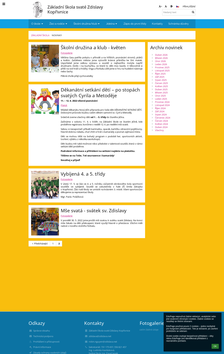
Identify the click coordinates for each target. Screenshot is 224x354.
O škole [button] (37, 23)
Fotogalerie (66, 52)
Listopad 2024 (162, 105)
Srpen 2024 (161, 114)
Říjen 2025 (160, 73)
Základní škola (40, 35)
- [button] (166, 6)
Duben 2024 (161, 127)
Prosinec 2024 (162, 102)
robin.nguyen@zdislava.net (103, 341)
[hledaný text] (178, 12)
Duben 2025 (161, 89)
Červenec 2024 (162, 117)
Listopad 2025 (162, 70)
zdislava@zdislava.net (100, 336)
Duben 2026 (161, 54)
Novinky (57, 35)
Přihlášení (189, 6)
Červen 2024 (161, 120)
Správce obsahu (41, 330)
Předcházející (39, 243)
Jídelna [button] (112, 23)
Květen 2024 (161, 124)
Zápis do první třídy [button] (135, 23)
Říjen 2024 (160, 108)
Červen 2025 (161, 83)
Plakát (64, 105)
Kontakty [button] (157, 23)
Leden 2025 (161, 98)
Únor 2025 (160, 95)
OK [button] (215, 346)
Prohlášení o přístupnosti (46, 341)
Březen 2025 (161, 92)
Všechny (159, 130)
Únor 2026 (160, 61)
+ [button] (160, 6)
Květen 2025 (161, 86)
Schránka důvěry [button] (178, 23)
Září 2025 (159, 76)
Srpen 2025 (161, 80)
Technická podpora (43, 336)
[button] (177, 6)
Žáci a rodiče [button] (58, 23)
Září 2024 (159, 111)
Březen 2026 (161, 58)
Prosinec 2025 (162, 67)
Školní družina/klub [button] (87, 23)
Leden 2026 (161, 64)
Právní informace (42, 347)
